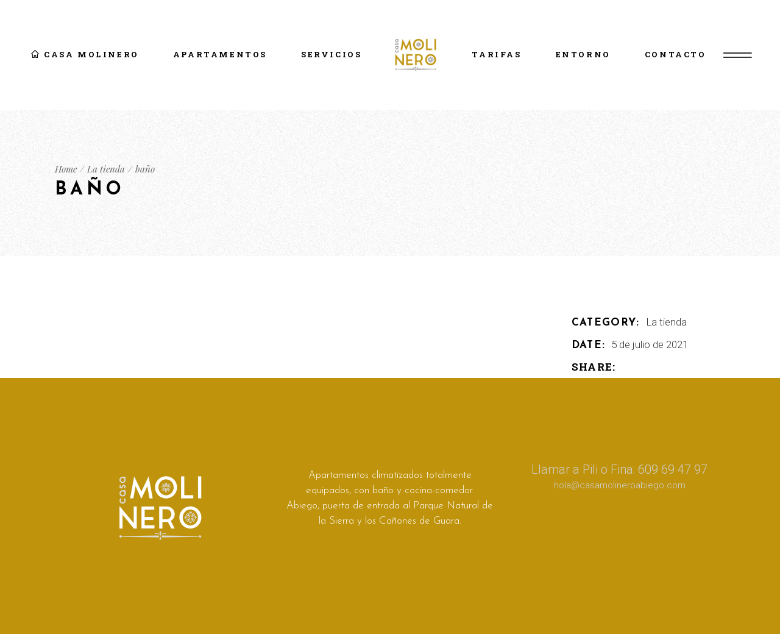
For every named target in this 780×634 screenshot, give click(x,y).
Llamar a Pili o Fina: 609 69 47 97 (619, 469)
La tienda (666, 322)
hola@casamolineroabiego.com (620, 485)
